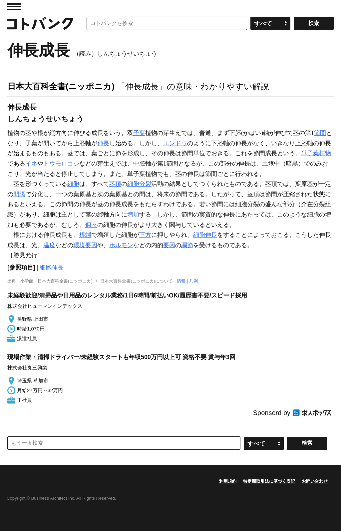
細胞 (73, 184)
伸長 (103, 143)
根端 (85, 235)
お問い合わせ (315, 481)
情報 (181, 280)
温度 (49, 245)
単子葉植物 (316, 153)
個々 (91, 225)
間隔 (19, 194)
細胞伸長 (205, 235)
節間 (320, 133)
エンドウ (175, 143)
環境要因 (85, 245)
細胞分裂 (139, 184)
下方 (145, 235)
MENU (14, 6)
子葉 (139, 133)
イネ (31, 163)
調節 (187, 245)
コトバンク (40, 23)
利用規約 (227, 481)
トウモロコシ (61, 163)
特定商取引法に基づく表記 (269, 481)
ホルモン (121, 245)
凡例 (193, 280)
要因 (169, 245)
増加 (133, 214)
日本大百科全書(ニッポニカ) (61, 86)
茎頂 (115, 184)
